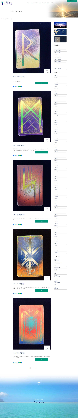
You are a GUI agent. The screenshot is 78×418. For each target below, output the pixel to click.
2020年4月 (56, 236)
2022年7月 (56, 176)
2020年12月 (56, 218)
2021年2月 (56, 214)
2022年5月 (56, 180)
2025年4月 (56, 102)
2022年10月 (56, 169)
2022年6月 (56, 178)
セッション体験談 (57, 282)
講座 (55, 284)
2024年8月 (56, 120)
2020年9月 (56, 225)
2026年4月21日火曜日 (58, 59)
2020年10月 (56, 223)
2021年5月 (56, 207)
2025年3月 (56, 104)
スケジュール (44, 2)
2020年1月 (56, 243)
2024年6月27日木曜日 (19, 285)
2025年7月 (56, 95)
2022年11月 (56, 167)
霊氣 (55, 287)
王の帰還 (56, 280)
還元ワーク (56, 281)
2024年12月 (56, 111)
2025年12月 (56, 84)
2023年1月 (56, 162)
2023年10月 (56, 142)
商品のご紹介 (57, 260)
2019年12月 (56, 245)
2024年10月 (56, 115)
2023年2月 (56, 160)
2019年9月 (56, 252)
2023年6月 (56, 151)
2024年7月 (56, 122)
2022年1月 (56, 189)
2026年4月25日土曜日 (58, 50)
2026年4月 (56, 75)
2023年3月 (56, 158)
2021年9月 (56, 198)
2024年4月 (56, 129)
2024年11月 (56, 113)
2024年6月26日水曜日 (19, 354)
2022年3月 (56, 185)
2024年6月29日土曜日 (19, 147)
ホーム (28, 2)
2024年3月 (56, 131)
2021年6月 (56, 205)
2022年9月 (56, 171)
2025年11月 (56, 86)
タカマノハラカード (57, 267)
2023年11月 (56, 140)
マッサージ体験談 (57, 276)
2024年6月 (56, 124)
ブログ (51, 2)
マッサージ (56, 275)
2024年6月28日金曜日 (19, 216)
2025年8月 (56, 93)
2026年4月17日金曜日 (58, 68)
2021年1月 (56, 216)
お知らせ (48, 2)
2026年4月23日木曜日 (58, 54)
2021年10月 (56, 196)
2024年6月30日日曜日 (19, 76)
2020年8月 (56, 227)
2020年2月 (56, 241)
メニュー (36, 2)
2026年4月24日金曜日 (58, 52)
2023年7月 (56, 149)
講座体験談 (56, 288)
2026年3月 (56, 77)
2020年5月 (56, 234)
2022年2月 (56, 187)
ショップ (40, 2)
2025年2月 (56, 106)
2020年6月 (56, 232)
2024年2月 (56, 133)
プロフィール (32, 2)
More (41, 153)
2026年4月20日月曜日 (58, 61)
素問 (55, 265)
